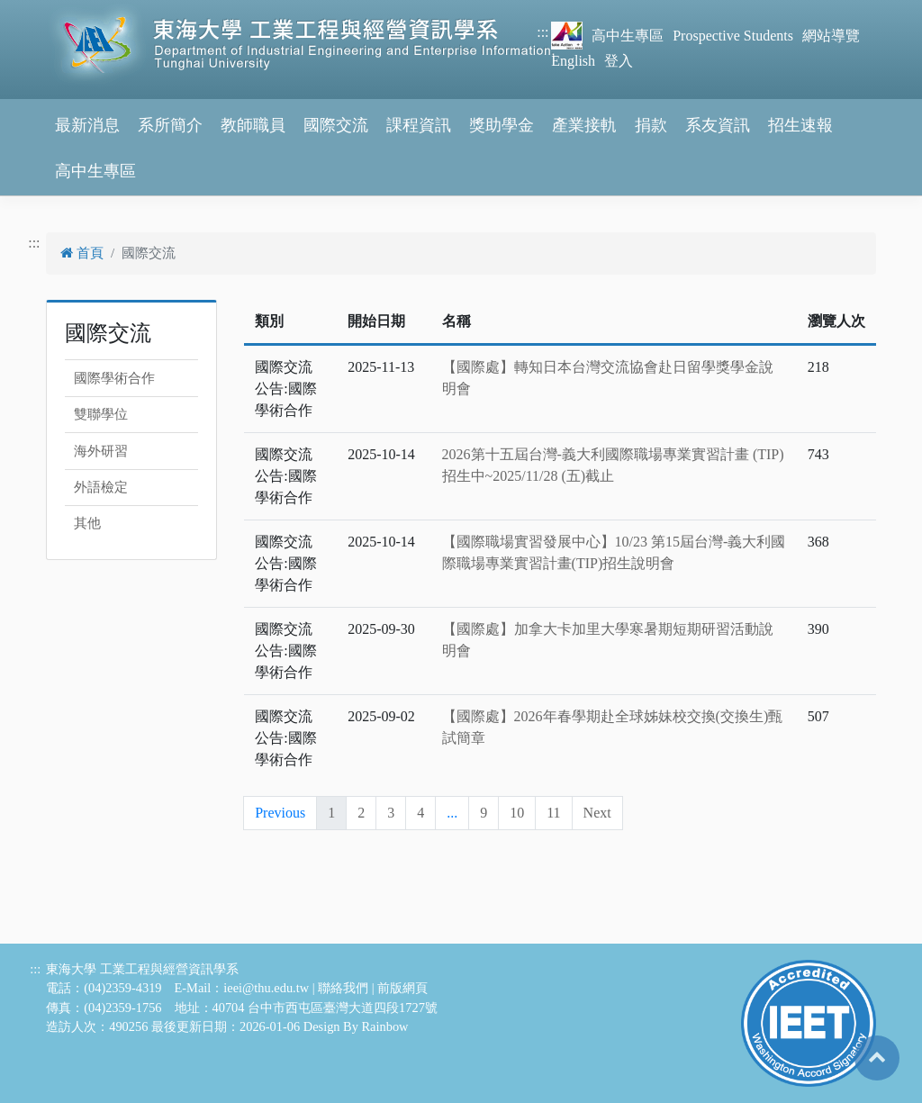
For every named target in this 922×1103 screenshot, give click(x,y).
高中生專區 (628, 35)
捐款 (651, 125)
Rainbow (385, 1026)
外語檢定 (101, 487)
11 (553, 812)
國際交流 (335, 125)
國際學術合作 (114, 378)
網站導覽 (831, 35)
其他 (87, 523)
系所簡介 (170, 125)
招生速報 (800, 125)
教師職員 (253, 125)
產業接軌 (584, 125)
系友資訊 (717, 125)
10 (517, 812)
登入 (618, 60)
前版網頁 (402, 988)
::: (542, 32)
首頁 (82, 253)
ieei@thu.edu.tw (266, 988)
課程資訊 (418, 125)
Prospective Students (733, 35)
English (573, 60)
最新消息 (87, 125)
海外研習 (101, 451)
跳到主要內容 (43, 10)
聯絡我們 (343, 988)
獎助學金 (501, 125)
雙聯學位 (101, 414)
